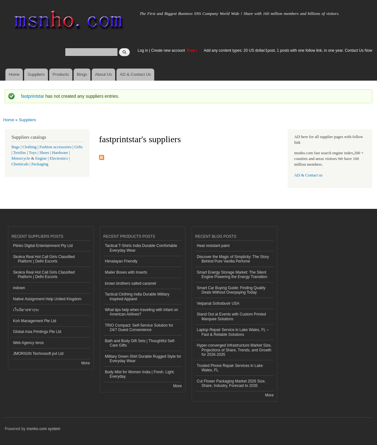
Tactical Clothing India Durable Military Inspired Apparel (137, 296)
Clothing (30, 147)
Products (61, 74)
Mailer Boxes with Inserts (126, 272)
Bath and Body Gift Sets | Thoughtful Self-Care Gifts (140, 343)
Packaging (39, 164)
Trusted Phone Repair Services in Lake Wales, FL (230, 367)
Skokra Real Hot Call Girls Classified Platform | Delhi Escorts (44, 259)
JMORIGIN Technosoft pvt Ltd (38, 353)
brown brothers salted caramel (130, 283)
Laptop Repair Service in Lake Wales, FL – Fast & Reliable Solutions (233, 332)
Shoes (44, 152)
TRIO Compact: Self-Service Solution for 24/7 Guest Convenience (139, 327)
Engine (41, 158)
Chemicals (20, 164)
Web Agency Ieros (28, 343)
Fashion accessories (55, 147)
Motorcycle (20, 158)
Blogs (82, 74)
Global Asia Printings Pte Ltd (37, 331)
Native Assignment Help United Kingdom (47, 299)
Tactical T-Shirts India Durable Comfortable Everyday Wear (141, 247)
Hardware (60, 152)
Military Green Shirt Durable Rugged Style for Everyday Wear (143, 358)
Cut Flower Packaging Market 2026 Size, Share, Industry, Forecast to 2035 (231, 383)
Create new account (168, 50)
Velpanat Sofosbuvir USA (218, 303)
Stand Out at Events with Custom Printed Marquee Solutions (231, 316)
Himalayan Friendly (121, 261)
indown (19, 288)
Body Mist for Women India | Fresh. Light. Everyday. (140, 374)
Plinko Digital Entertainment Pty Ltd (43, 245)
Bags (15, 147)
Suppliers (36, 74)
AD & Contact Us (135, 74)
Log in (143, 50)
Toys (33, 152)
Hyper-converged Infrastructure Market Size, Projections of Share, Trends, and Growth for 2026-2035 (234, 350)
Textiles (19, 152)
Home (14, 74)
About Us (103, 74)
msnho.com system (43, 429)
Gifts (78, 147)
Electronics (59, 158)
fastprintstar (32, 96)
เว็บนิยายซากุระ (26, 310)
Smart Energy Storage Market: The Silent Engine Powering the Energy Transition (232, 274)
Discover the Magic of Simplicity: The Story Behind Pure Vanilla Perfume (233, 259)
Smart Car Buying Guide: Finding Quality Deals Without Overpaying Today (231, 290)
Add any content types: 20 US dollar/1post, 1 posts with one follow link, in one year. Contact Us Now (288, 50)
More (85, 363)
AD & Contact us (308, 175)
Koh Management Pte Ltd (34, 321)
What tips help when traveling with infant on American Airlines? (141, 312)
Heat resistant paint (213, 245)
